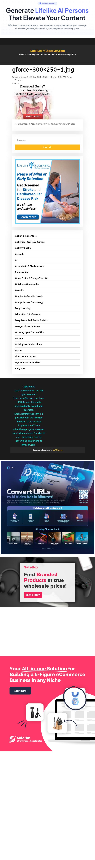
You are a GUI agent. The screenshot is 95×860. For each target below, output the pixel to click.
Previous (17, 80)
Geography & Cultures (27, 326)
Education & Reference (27, 314)
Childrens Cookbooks (27, 284)
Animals (19, 254)
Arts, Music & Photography (29, 266)
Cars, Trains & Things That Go (31, 278)
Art (16, 260)
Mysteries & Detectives (28, 362)
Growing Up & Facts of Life (29, 332)
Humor (18, 350)
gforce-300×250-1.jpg (61, 77)
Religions (20, 368)
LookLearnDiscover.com (47, 50)
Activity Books (23, 248)
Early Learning (22, 308)
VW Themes (57, 450)
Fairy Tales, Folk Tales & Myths (31, 320)
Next (15, 83)
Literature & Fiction (25, 356)
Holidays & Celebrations (28, 344)
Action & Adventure (26, 235)
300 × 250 (42, 77)
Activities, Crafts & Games (30, 242)
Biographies (21, 272)
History (19, 338)
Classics (20, 290)
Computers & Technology (29, 302)
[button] (47, 63)
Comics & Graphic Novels (29, 296)
